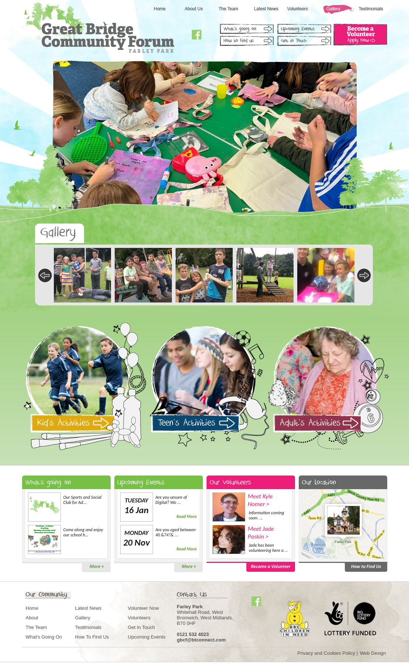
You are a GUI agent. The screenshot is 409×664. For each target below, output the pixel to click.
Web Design (373, 653)
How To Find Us (92, 637)
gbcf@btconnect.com (201, 640)
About (32, 617)
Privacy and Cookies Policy (326, 653)
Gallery (82, 617)
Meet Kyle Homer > (260, 500)
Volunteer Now (143, 608)
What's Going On (44, 637)
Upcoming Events (147, 637)
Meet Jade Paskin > (261, 532)
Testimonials (88, 627)
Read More (187, 516)
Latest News (88, 608)
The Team (36, 627)
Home (32, 608)
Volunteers (139, 617)
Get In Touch (141, 627)
